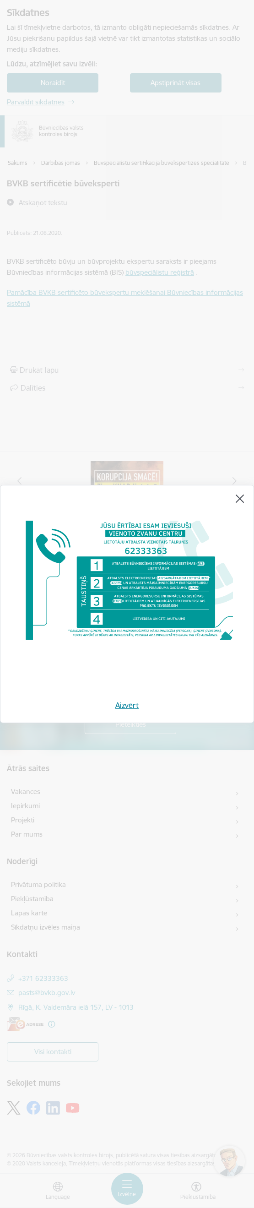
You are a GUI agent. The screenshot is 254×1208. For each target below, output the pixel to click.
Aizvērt (127, 705)
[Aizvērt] (240, 499)
